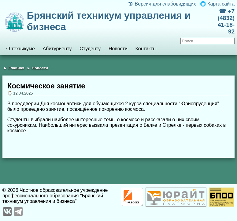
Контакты (145, 48)
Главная (16, 68)
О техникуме (20, 48)
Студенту (90, 48)
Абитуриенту (57, 48)
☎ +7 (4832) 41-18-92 (226, 21)
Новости (118, 48)
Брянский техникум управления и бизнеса (109, 21)
